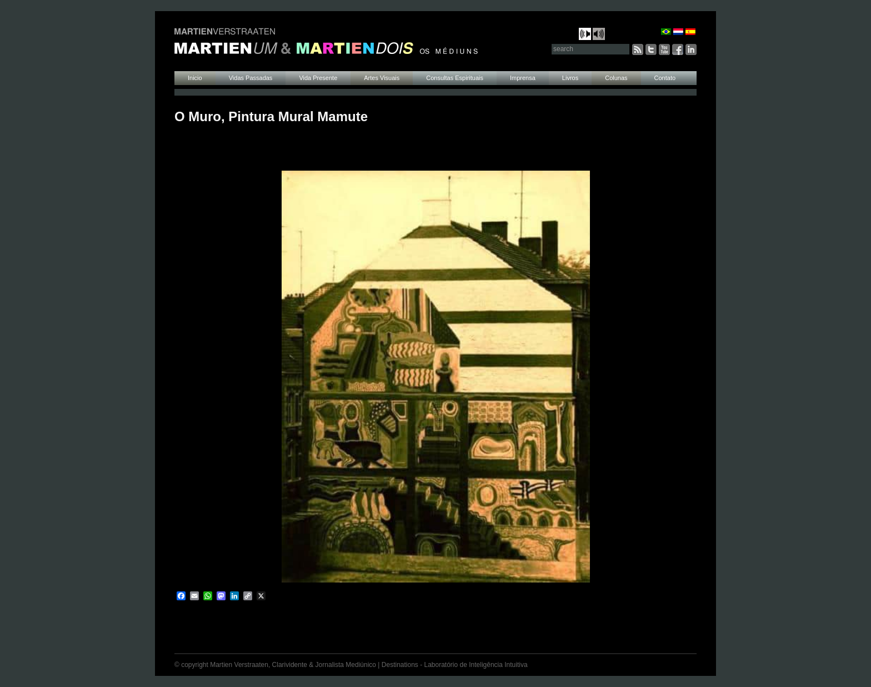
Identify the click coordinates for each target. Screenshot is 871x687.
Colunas (616, 77)
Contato (665, 77)
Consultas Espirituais (454, 77)
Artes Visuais (381, 77)
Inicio (195, 77)
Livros (570, 77)
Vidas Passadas (251, 77)
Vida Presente (318, 77)
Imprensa (522, 77)
